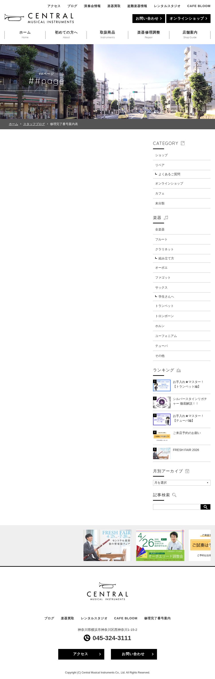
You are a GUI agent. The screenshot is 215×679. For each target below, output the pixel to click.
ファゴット (163, 277)
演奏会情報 (92, 6)
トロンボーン (164, 316)
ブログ (72, 6)
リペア (160, 165)
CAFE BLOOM (199, 6)
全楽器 (160, 229)
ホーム (13, 124)
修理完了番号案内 (157, 618)
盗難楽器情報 (137, 6)
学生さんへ (166, 296)
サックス (161, 287)
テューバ (161, 346)
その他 (160, 356)
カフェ (160, 193)
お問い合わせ (147, 18)
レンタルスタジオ (167, 6)
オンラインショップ (187, 18)
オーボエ (161, 267)
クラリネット (164, 249)
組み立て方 (166, 258)
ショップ (161, 155)
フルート (161, 239)
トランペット (164, 306)
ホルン (160, 326)
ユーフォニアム (166, 336)
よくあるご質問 (169, 174)
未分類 (160, 203)
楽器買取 (114, 6)
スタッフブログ (34, 124)
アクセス (54, 6)
